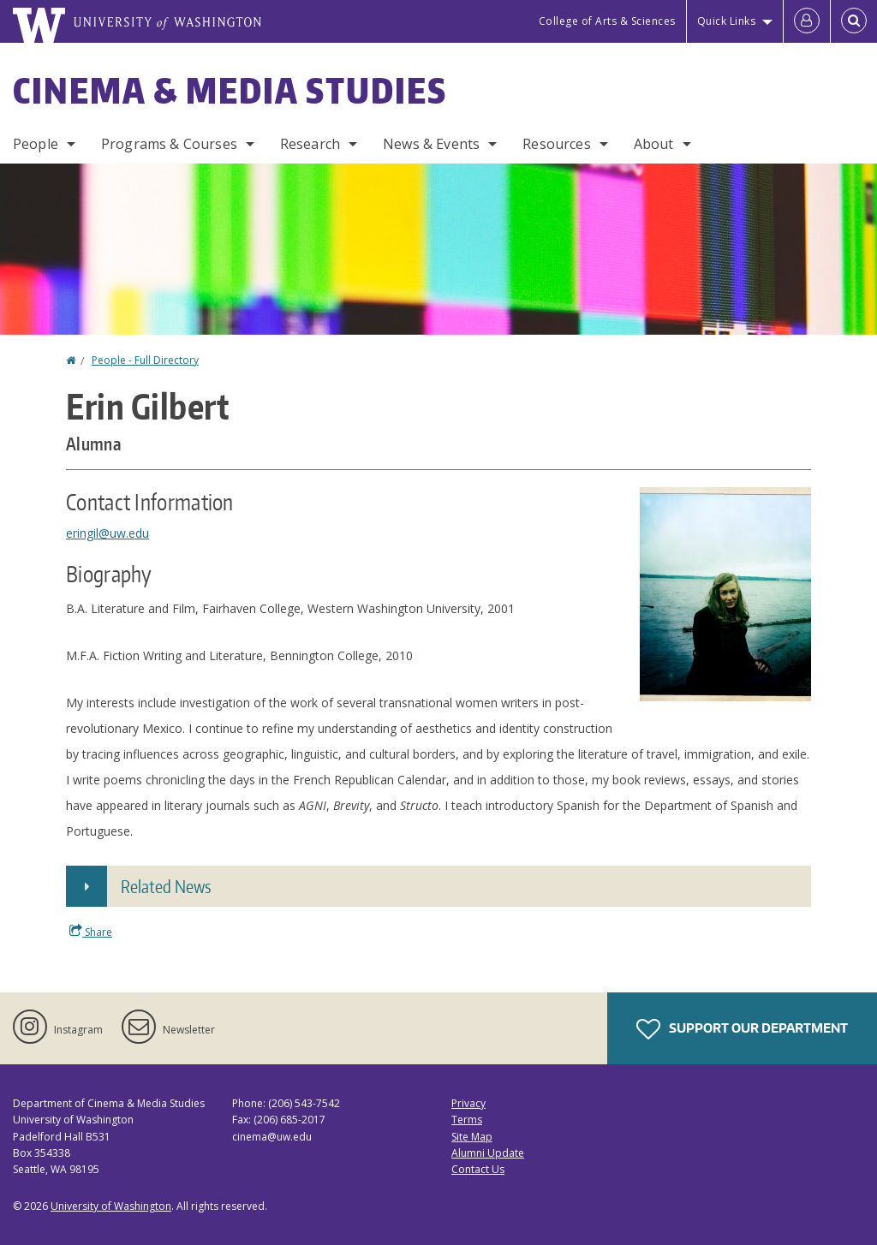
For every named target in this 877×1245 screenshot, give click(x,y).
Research (310, 143)
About (654, 143)
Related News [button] (166, 886)
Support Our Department (742, 1029)
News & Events (431, 143)
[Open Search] (854, 21)
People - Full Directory (145, 360)
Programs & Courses (169, 143)
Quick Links (726, 21)
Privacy (468, 1103)
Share (90, 931)
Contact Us (477, 1169)
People (35, 143)
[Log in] (807, 21)
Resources (556, 143)
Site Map (471, 1136)
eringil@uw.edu (107, 533)
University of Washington (111, 1206)
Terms (466, 1119)
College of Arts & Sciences (607, 21)
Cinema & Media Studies (230, 91)
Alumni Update (487, 1153)
